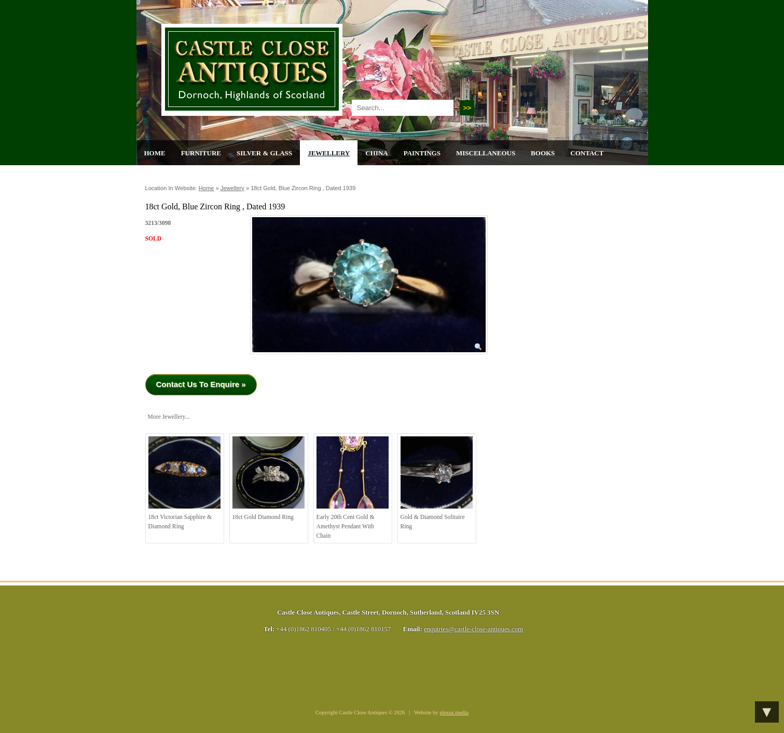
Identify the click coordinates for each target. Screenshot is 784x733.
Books (543, 153)
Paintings (422, 153)
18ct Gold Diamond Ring (268, 478)
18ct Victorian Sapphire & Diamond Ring (184, 483)
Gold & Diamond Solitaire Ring (437, 483)
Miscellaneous (485, 153)
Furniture (201, 153)
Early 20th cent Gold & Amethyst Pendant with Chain (353, 487)
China (376, 153)
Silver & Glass (264, 153)
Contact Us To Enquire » (201, 384)
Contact (586, 153)
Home (155, 153)
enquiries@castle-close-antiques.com (473, 629)
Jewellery (329, 153)
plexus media (454, 712)
